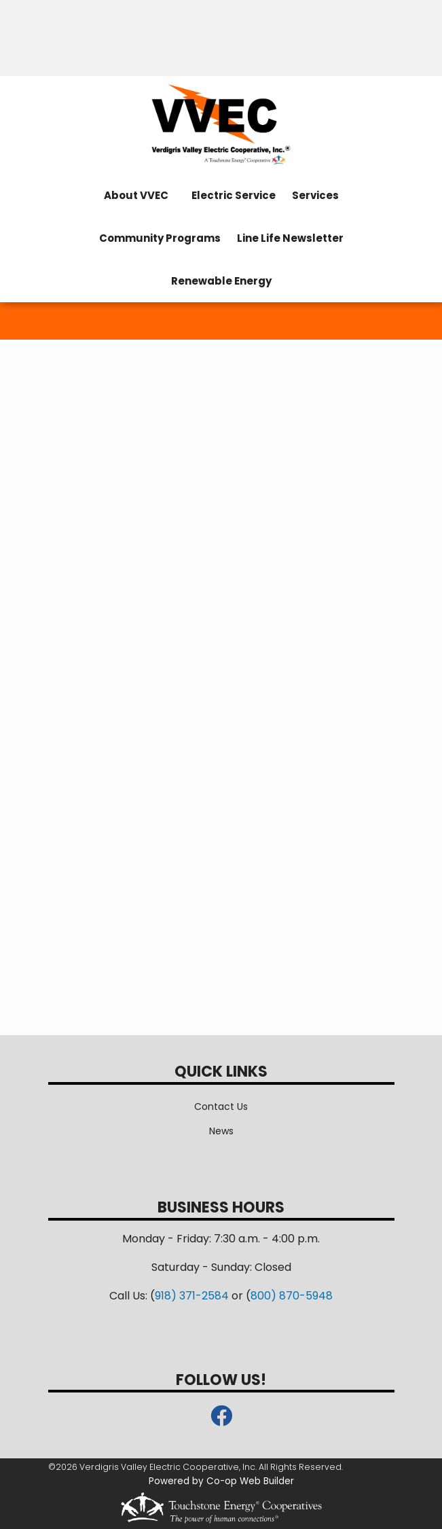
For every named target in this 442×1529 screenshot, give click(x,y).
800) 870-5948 (292, 1295)
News (221, 1131)
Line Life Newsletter (290, 238)
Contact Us (221, 1106)
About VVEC (136, 195)
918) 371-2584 (192, 1295)
